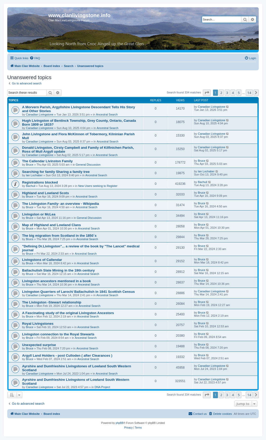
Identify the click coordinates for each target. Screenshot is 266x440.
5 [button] (239, 92)
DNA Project (102, 387)
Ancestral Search (107, 114)
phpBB (119, 423)
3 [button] (227, 92)
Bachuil (30, 185)
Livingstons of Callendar (42, 260)
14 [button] (249, 92)
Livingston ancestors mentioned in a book (56, 281)
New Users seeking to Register (97, 185)
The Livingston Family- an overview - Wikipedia (60, 204)
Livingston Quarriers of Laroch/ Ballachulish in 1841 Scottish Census (78, 292)
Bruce (30, 164)
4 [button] (233, 92)
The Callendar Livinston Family (47, 161)
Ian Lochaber (34, 175)
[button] (207, 93)
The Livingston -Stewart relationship (51, 302)
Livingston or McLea (38, 214)
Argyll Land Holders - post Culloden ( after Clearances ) (67, 355)
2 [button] (221, 92)
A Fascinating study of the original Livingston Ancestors (68, 313)
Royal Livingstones (38, 324)
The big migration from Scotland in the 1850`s (59, 236)
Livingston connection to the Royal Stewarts (58, 334)
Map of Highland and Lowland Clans (51, 225)
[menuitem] (35, 58)
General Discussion (88, 164)
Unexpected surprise (39, 345)
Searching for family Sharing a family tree (56, 172)
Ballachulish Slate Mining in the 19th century (58, 270)
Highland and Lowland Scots (45, 193)
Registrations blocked (40, 182)
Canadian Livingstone (40, 114)
